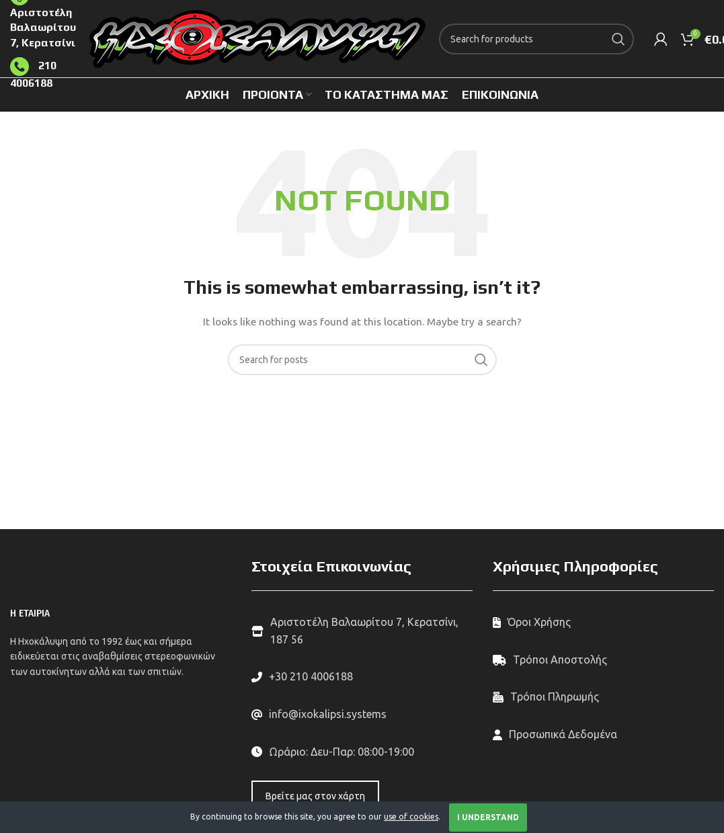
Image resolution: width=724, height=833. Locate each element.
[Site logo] (257, 37)
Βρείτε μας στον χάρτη (315, 796)
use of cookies (411, 816)
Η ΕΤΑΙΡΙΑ (30, 613)
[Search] (536, 39)
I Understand (488, 817)
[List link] (362, 677)
